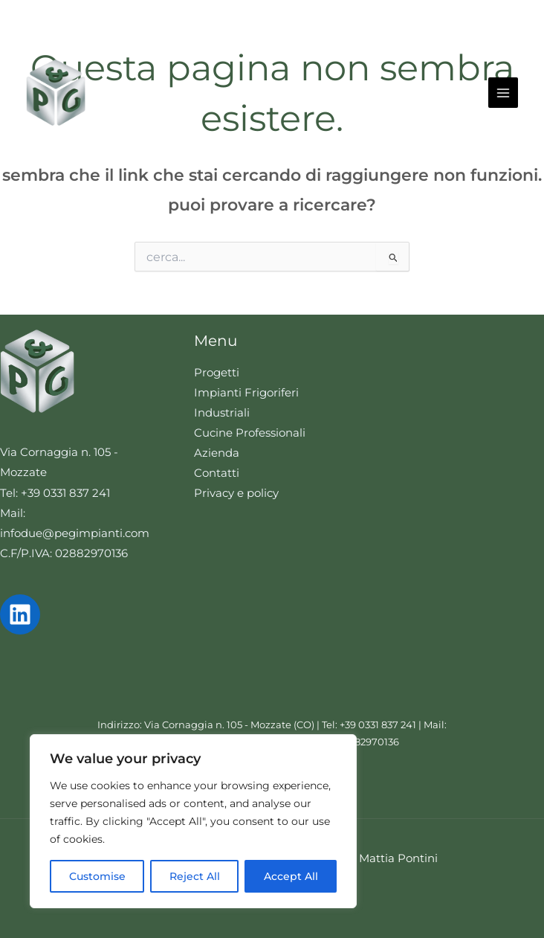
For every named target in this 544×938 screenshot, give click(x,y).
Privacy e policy (236, 493)
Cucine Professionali (249, 433)
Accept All (291, 876)
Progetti (216, 372)
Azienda (216, 453)
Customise (97, 876)
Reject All (194, 876)
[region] (193, 821)
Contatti (216, 473)
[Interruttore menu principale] (503, 92)
